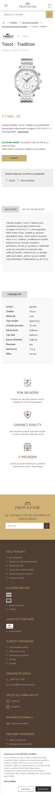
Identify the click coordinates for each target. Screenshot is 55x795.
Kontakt (12, 663)
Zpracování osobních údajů (21, 569)
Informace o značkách (19, 655)
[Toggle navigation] (6, 5)
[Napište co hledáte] (24, 14)
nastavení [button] (25, 789)
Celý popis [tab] (10, 209)
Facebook (13, 701)
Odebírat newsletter (19, 723)
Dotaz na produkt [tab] (33, 209)
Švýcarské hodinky (30, 22)
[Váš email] (25, 526)
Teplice (12, 180)
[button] (49, 15)
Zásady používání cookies (20, 574)
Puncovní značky (16, 578)
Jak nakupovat (15, 557)
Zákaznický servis (17, 651)
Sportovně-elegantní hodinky (15, 26)
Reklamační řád (16, 565)
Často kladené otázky (18, 647)
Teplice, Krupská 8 (17, 740)
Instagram (13, 706)
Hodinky (13, 22)
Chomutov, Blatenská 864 (20, 744)
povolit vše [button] (43, 789)
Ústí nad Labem (27, 180)
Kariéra (12, 659)
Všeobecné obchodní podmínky (23, 561)
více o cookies (10, 781)
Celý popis (23, 131)
